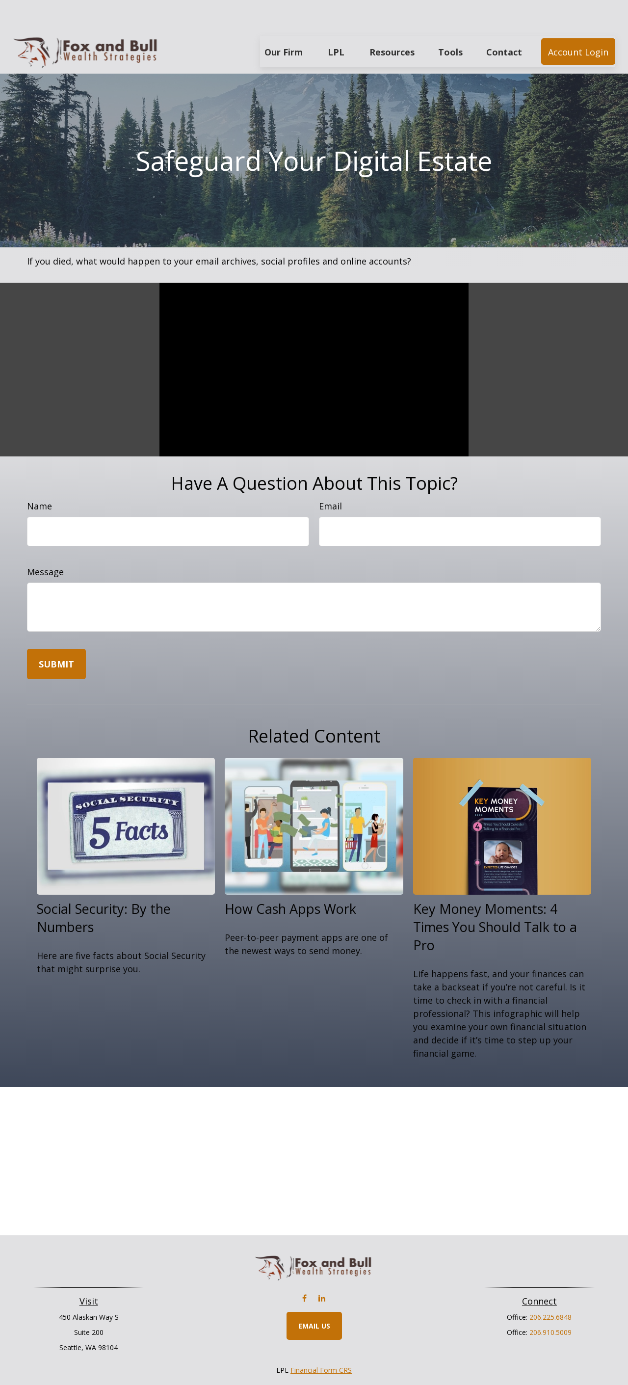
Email (330, 476)
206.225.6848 (550, 1287)
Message (45, 542)
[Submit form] (56, 634)
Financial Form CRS (321, 1340)
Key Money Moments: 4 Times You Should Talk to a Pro (495, 897)
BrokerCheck (415, 1358)
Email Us (314, 1296)
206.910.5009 (550, 1302)
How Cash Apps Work (290, 879)
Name (39, 476)
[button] (283, 22)
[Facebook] (304, 1269)
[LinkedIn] (321, 1269)
